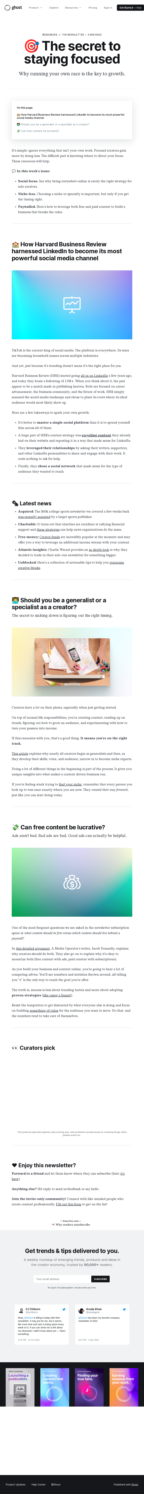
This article (20, 755)
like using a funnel (57, 996)
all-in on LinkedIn (94, 377)
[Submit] (100, 1284)
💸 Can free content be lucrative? (39, 132)
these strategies (48, 531)
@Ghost (56, 1484)
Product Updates (16, 1484)
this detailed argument (33, 950)
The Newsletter (73, 34)
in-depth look (99, 551)
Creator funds (50, 538)
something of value (44, 1012)
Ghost (134, 1484)
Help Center (38, 1484)
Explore (53, 7)
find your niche (70, 785)
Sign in (108, 7)
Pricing (93, 7)
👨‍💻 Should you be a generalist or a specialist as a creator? (55, 125)
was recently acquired (34, 518)
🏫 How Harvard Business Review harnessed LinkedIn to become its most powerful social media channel (67, 116)
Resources (49, 34)
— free (130, 7)
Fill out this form (68, 1205)
